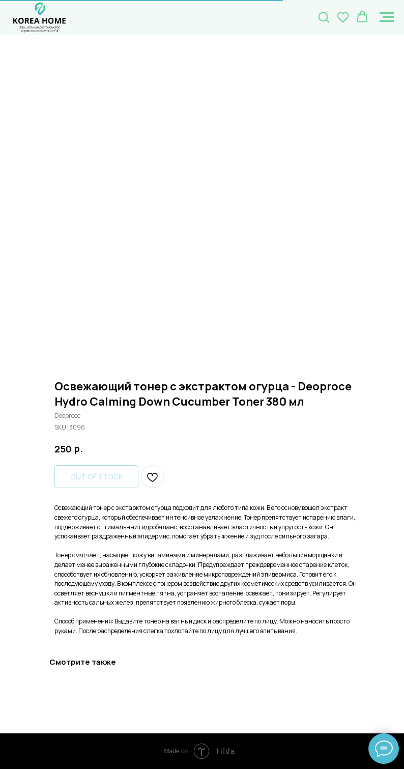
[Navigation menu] (387, 17)
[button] (324, 17)
